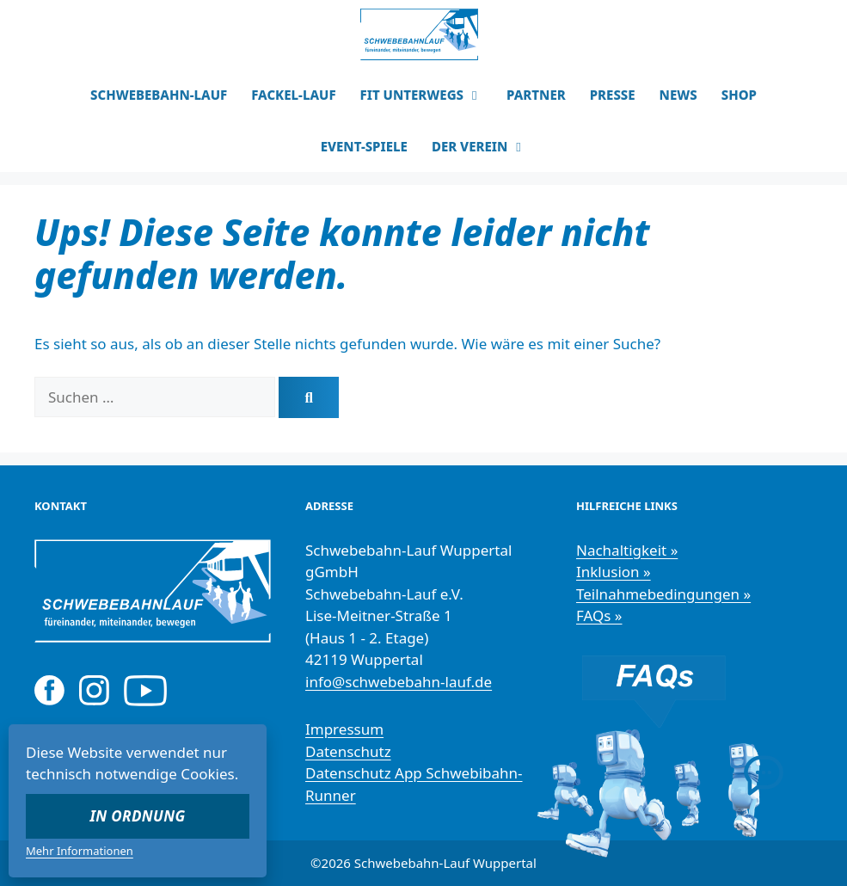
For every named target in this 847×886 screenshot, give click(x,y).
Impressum (344, 729)
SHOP (739, 94)
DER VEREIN (485, 146)
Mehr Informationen (79, 850)
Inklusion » (613, 571)
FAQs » (599, 615)
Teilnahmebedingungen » (663, 594)
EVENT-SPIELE (364, 146)
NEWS (678, 94)
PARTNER (536, 94)
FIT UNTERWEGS (427, 94)
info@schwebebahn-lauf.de (398, 682)
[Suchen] (309, 397)
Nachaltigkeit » (627, 550)
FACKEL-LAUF (293, 94)
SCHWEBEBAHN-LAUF (158, 94)
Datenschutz (348, 751)
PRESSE (612, 94)
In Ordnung (138, 816)
